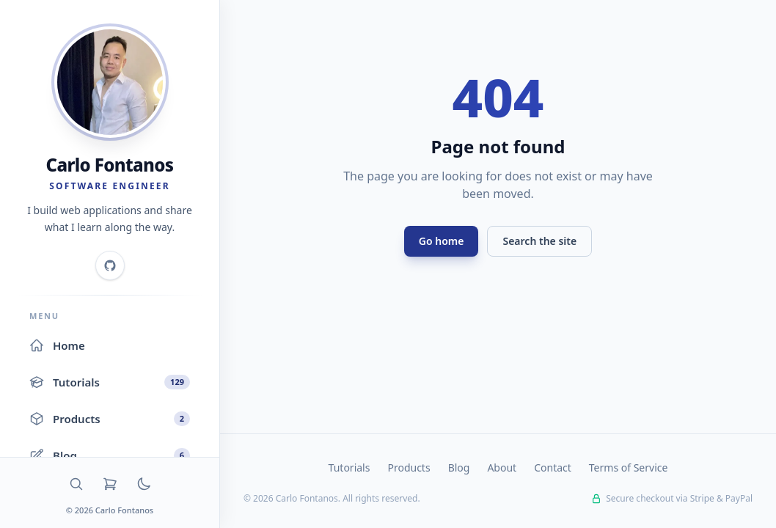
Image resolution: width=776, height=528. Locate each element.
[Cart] (110, 484)
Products (408, 467)
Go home (441, 241)
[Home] (110, 82)
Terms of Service (628, 467)
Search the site (539, 241)
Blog (459, 467)
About (501, 467)
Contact (552, 467)
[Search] (76, 484)
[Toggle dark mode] (143, 484)
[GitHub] (110, 265)
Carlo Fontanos (110, 165)
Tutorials (349, 467)
